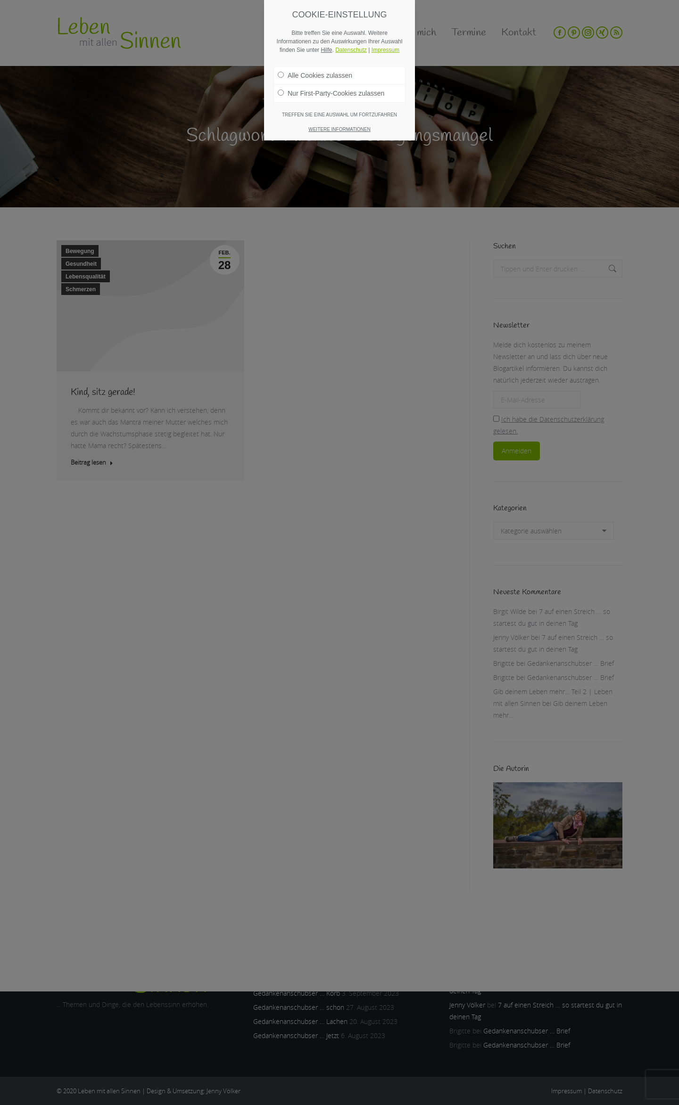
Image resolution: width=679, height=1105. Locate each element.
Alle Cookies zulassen (315, 75)
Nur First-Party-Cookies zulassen (331, 93)
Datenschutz (351, 50)
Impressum (385, 50)
